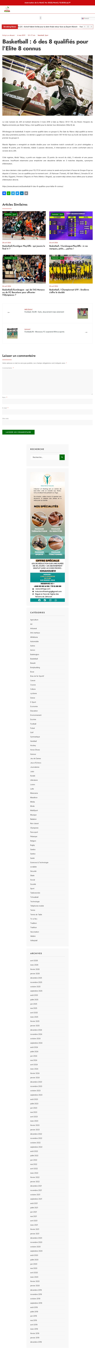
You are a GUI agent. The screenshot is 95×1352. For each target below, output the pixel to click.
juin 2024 (33, 1056)
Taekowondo (35, 893)
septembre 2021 (36, 1199)
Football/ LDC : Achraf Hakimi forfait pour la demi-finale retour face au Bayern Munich (46, 27)
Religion (33, 841)
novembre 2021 (36, 1190)
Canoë (32, 680)
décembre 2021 (36, 1186)
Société (33, 884)
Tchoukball (34, 897)
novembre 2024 (36, 1034)
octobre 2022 (35, 1143)
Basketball (41, 35)
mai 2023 (33, 1112)
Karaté (32, 776)
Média (32, 802)
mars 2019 (34, 1329)
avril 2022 (34, 1169)
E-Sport (33, 702)
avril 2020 (34, 1273)
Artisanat (33, 628)
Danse (32, 698)
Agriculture (34, 620)
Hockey (33, 745)
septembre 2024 (36, 1043)
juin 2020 (33, 1264)
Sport (46, 35)
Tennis (32, 910)
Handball (33, 741)
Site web (5, 418)
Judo (32, 771)
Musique (33, 815)
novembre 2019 (36, 1294)
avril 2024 (34, 1065)
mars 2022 (34, 1173)
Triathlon (33, 927)
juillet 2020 (34, 1260)
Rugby (32, 845)
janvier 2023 (35, 1130)
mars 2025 (34, 1017)
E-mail (5, 408)
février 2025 (34, 1021)
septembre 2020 (36, 1251)
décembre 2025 (36, 978)
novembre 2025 (36, 982)
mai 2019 (33, 1320)
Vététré (32, 936)
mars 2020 (34, 1277)
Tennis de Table (36, 915)
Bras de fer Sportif (37, 676)
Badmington (34, 654)
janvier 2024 (35, 1078)
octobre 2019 (35, 1299)
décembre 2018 (36, 1342)
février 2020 (35, 1281)
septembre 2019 (36, 1303)
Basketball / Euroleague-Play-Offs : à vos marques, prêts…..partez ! (68, 247)
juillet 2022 (34, 1156)
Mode (32, 806)
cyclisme (33, 693)
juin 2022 (33, 1160)
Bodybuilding (35, 667)
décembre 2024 (36, 1030)
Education (34, 711)
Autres (32, 646)
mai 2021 (33, 1216)
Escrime (33, 719)
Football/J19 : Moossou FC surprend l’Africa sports (44, 330)
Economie (34, 706)
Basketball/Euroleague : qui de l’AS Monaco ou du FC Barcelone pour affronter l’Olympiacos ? (23, 292)
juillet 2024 (34, 1052)
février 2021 (34, 1229)
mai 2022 (33, 1164)
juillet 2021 (34, 1208)
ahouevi (12, 35)
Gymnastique (35, 737)
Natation (33, 819)
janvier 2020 (35, 1286)
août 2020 (34, 1255)
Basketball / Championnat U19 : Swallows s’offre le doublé (69, 291)
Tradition (33, 923)
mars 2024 (34, 1069)
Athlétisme (34, 637)
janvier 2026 (35, 974)
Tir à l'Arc (33, 919)
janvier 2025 (35, 1026)
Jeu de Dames (35, 758)
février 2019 (34, 1333)
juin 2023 (33, 1108)
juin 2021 (33, 1212)
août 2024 (34, 1047)
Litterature (34, 780)
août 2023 (34, 1099)
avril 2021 (33, 1221)
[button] (40, 18)
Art (31, 624)
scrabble (33, 867)
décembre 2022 (36, 1134)
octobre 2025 (35, 987)
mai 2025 (33, 1008)
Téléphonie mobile (37, 906)
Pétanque (33, 836)
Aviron (32, 650)
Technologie (35, 901)
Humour (33, 754)
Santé (32, 858)
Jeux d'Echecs (35, 763)
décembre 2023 (36, 1082)
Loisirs (32, 784)
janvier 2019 (34, 1338)
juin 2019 (33, 1316)
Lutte (32, 789)
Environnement (35, 715)
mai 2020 (33, 1268)
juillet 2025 (34, 1000)
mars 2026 (34, 965)
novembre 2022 (36, 1138)
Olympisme (34, 828)
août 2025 (34, 995)
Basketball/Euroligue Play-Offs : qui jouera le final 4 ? (23, 247)
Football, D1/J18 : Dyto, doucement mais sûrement (44, 310)
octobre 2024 (35, 1039)
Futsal (32, 728)
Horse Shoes (35, 750)
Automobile (34, 641)
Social (32, 880)
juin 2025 (33, 1004)
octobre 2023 (35, 1091)
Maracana (34, 793)
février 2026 (35, 969)
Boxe (32, 672)
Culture (33, 689)
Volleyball (33, 940)
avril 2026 (34, 961)
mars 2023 (34, 1121)
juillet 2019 (34, 1312)
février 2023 (34, 1125)
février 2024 (34, 1073)
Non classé (34, 823)
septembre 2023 (36, 1095)
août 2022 (34, 1151)
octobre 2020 (35, 1247)
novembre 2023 (36, 1086)
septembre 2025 (36, 991)
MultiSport (34, 810)
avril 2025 (34, 1013)
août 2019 (34, 1307)
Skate (32, 875)
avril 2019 (33, 1325)
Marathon (33, 797)
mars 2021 (34, 1225)
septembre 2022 (36, 1147)
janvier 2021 (34, 1234)
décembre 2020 (36, 1238)
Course (33, 685)
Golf (31, 732)
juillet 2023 (34, 1104)
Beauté (32, 663)
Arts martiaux (35, 633)
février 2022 (34, 1177)
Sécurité (33, 871)
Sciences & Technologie (39, 862)
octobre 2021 (35, 1195)
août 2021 (34, 1203)
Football (33, 724)
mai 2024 (33, 1060)
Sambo (32, 849)
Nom (4, 397)
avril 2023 (34, 1117)
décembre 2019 (36, 1290)
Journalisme (34, 767)
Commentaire (8, 368)
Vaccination (34, 932)
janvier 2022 (35, 1182)
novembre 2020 (36, 1242)
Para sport (34, 832)
